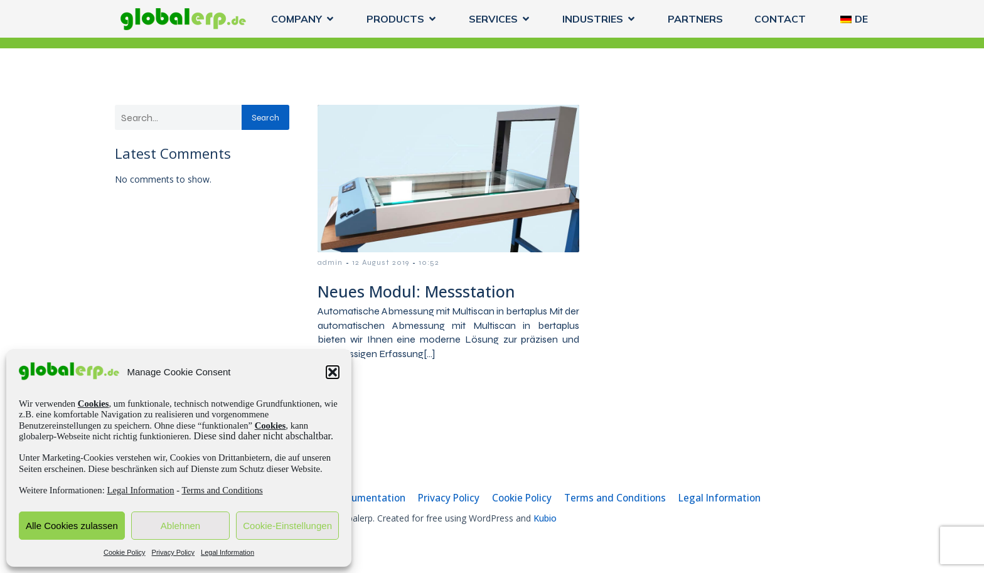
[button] (332, 372)
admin (330, 262)
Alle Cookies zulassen (72, 525)
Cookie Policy (125, 552)
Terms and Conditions (221, 490)
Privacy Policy (173, 552)
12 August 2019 (380, 262)
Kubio (545, 518)
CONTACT (780, 19)
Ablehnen (180, 525)
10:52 (429, 262)
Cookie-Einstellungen (287, 525)
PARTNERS (695, 19)
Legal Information (140, 490)
